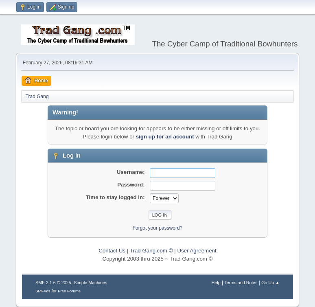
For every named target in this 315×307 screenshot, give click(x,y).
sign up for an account (165, 137)
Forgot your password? (158, 228)
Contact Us (111, 251)
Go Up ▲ (270, 282)
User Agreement (196, 251)
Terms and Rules (240, 282)
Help (215, 282)
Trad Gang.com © (151, 251)
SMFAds (42, 291)
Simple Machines (90, 282)
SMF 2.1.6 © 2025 (53, 282)
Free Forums (69, 291)
